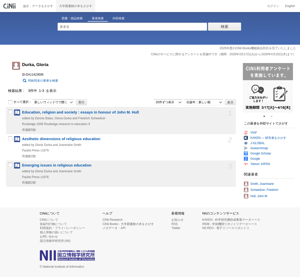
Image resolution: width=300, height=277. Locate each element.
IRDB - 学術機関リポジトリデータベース (229, 224)
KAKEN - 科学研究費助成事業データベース (231, 219)
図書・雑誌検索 (72, 18)
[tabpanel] (268, 88)
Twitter (175, 228)
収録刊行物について (53, 224)
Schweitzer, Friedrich (264, 190)
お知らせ (177, 219)
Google (255, 158)
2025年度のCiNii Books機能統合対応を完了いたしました (258, 48)
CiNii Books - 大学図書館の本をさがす (128, 224)
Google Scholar (260, 153)
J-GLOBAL (257, 143)
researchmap (259, 148)
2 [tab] (273, 116)
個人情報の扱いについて (56, 232)
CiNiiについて (49, 219)
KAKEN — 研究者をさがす (268, 138)
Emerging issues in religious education (56, 165)
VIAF (253, 132)
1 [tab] (266, 116)
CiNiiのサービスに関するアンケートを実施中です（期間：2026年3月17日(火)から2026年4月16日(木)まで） (223, 54)
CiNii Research (113, 219)
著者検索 (98, 18)
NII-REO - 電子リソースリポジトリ (225, 228)
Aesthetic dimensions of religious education (61, 139)
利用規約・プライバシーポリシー (62, 228)
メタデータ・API (114, 228)
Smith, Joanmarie (262, 184)
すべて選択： (20, 102)
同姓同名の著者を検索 (43, 80)
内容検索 (119, 18)
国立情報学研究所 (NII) (55, 241)
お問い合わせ (49, 236)
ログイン (273, 6)
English (290, 6)
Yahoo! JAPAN (260, 164)
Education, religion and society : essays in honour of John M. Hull (80, 112)
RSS (174, 224)
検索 (224, 26)
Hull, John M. (259, 196)
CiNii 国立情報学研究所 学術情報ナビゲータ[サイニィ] (10, 6)
